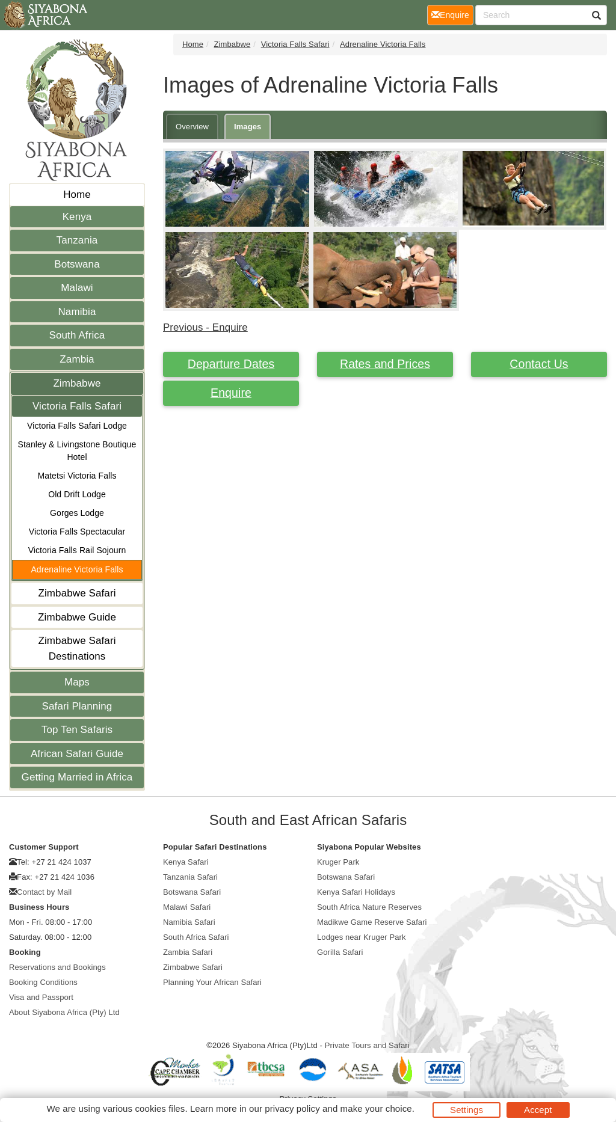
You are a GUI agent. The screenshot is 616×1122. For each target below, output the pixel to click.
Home (77, 194)
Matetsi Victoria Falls (76, 475)
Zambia (77, 359)
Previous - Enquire (205, 327)
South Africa (77, 335)
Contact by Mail (44, 892)
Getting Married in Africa (77, 777)
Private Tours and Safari (367, 1045)
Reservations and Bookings (57, 967)
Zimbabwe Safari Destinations (77, 648)
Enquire (231, 392)
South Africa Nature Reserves (369, 907)
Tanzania (77, 240)
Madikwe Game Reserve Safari (372, 922)
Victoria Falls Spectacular (77, 531)
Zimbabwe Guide (77, 617)
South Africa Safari (196, 937)
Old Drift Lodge (77, 494)
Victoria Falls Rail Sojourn (77, 550)
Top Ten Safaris (77, 729)
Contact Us (539, 363)
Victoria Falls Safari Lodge (77, 426)
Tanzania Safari (190, 876)
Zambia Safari (187, 952)
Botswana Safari (192, 892)
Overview (192, 126)
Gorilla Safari (340, 952)
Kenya (77, 216)
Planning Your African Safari (212, 982)
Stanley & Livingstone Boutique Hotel (77, 451)
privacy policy (292, 1108)
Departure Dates (231, 363)
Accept (538, 1110)
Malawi (77, 287)
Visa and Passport (41, 997)
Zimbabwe (76, 383)
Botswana (76, 264)
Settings (466, 1110)
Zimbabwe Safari (77, 593)
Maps (77, 682)
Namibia (77, 311)
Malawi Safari (187, 907)
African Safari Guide (77, 753)
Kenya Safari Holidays (356, 892)
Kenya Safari (186, 861)
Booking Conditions (43, 982)
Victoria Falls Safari (77, 406)
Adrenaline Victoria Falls (77, 569)
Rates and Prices (385, 363)
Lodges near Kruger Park (361, 937)
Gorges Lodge (77, 513)
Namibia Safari (189, 922)
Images (247, 126)
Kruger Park (338, 861)
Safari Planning (77, 706)
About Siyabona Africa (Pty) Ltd (64, 1012)
